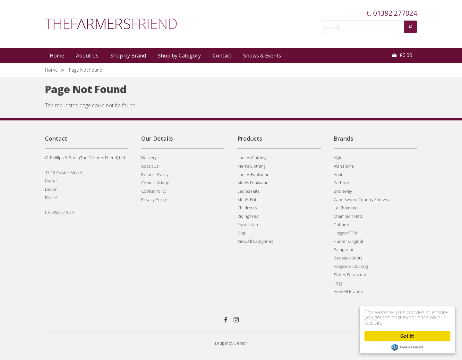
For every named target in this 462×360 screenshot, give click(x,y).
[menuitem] (57, 55)
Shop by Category (179, 55)
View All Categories (255, 241)
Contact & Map (155, 183)
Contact (222, 55)
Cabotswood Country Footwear (363, 199)
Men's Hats (247, 199)
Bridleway (343, 191)
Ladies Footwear (253, 174)
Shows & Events (262, 55)
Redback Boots (348, 258)
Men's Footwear (252, 183)
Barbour (341, 183)
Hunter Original (348, 241)
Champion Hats (348, 216)
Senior (240, 343)
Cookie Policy (154, 191)
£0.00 (402, 55)
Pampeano (344, 249)
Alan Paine (344, 166)
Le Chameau (346, 208)
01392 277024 (395, 13)
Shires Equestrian (350, 274)
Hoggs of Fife (345, 233)
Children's (247, 208)
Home (57, 55)
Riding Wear (248, 216)
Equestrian (247, 224)
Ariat (338, 174)
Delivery (149, 158)
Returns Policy (154, 174)
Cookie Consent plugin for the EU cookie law (407, 347)
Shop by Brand (128, 55)
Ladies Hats (248, 191)
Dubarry (341, 224)
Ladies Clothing (251, 158)
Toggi (338, 283)
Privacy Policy (154, 199)
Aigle (338, 158)
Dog (241, 233)
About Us (87, 55)
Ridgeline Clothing (351, 266)
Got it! (407, 336)
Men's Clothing (251, 166)
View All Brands (348, 291)
